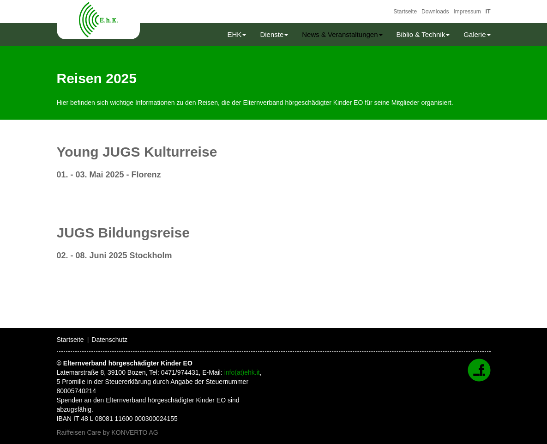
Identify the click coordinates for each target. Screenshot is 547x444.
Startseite (405, 11)
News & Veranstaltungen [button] (342, 34)
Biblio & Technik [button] (423, 34)
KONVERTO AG (134, 432)
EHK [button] (237, 34)
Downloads (435, 11)
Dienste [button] (274, 34)
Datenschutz (109, 339)
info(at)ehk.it (242, 372)
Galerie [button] (476, 34)
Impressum (467, 11)
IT (488, 11)
